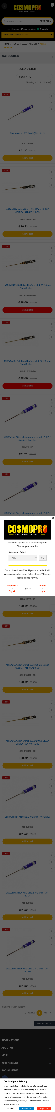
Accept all (26, 1108)
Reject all (44, 1108)
